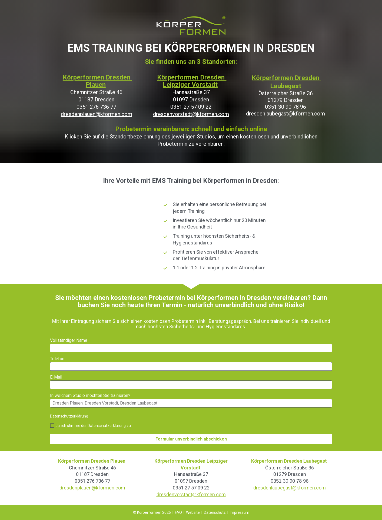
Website (193, 512)
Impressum (239, 512)
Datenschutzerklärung (69, 416)
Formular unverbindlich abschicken (191, 439)
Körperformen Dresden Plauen (97, 81)
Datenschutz (215, 512)
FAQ (178, 512)
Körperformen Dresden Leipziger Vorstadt (191, 81)
